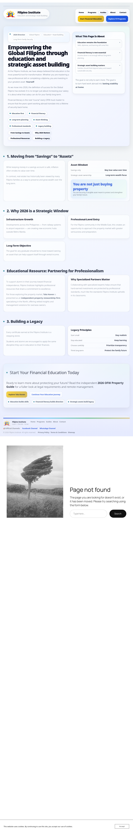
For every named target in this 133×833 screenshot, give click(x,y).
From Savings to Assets (20, 133)
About (113, 12)
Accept (122, 826)
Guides (103, 12)
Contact (122, 12)
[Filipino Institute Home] (26, 14)
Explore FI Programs (117, 19)
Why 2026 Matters (42, 133)
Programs (92, 12)
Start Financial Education (91, 19)
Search (117, 513)
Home (81, 12)
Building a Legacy (42, 138)
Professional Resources (20, 138)
